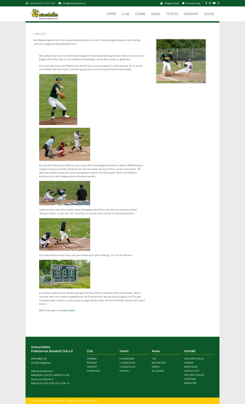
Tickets (172, 13)
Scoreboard (126, 359)
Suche (209, 13)
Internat (92, 363)
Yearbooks (93, 371)
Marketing (190, 383)
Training (92, 359)
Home (111, 13)
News (155, 13)
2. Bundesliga (127, 367)
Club (125, 13)
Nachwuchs (159, 363)
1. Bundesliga (127, 363)
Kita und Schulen (194, 375)
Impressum (190, 367)
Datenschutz (192, 371)
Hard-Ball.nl (69, 310)
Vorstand (190, 379)
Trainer (188, 363)
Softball (124, 371)
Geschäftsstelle (194, 359)
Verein (155, 367)
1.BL (154, 359)
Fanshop (191, 13)
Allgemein (158, 371)
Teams (140, 13)
